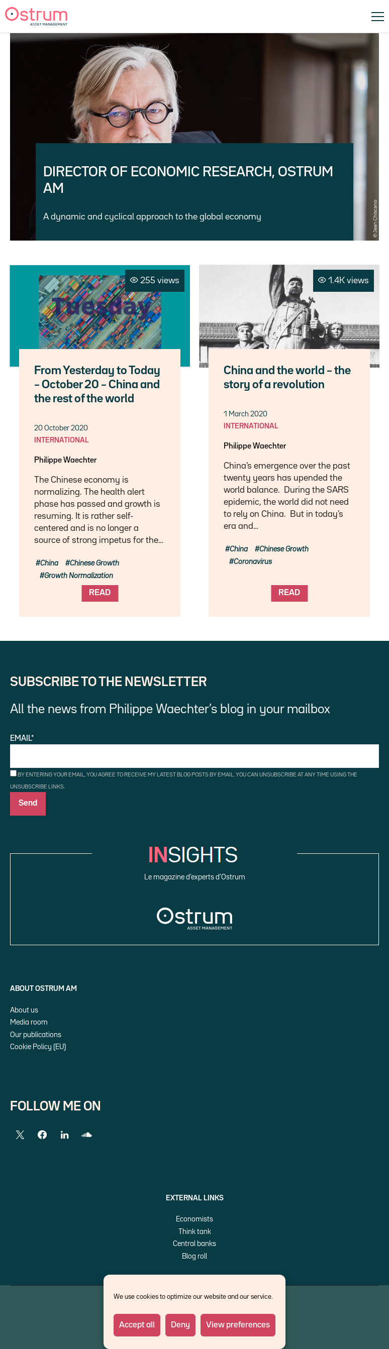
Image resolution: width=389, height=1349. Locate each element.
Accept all (137, 1325)
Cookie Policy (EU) (38, 1047)
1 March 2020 (245, 414)
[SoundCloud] (86, 1135)
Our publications (35, 1035)
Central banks (194, 1244)
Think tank (194, 1231)
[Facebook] (42, 1135)
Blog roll (194, 1256)
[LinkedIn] (64, 1135)
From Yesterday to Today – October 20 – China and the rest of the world (97, 385)
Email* (194, 751)
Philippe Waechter (65, 460)
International (61, 440)
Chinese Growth (94, 563)
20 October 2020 (61, 428)
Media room (29, 1022)
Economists (194, 1219)
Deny (180, 1325)
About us (24, 1010)
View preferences (238, 1325)
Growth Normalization (78, 576)
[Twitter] (20, 1135)
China (49, 563)
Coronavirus (253, 561)
